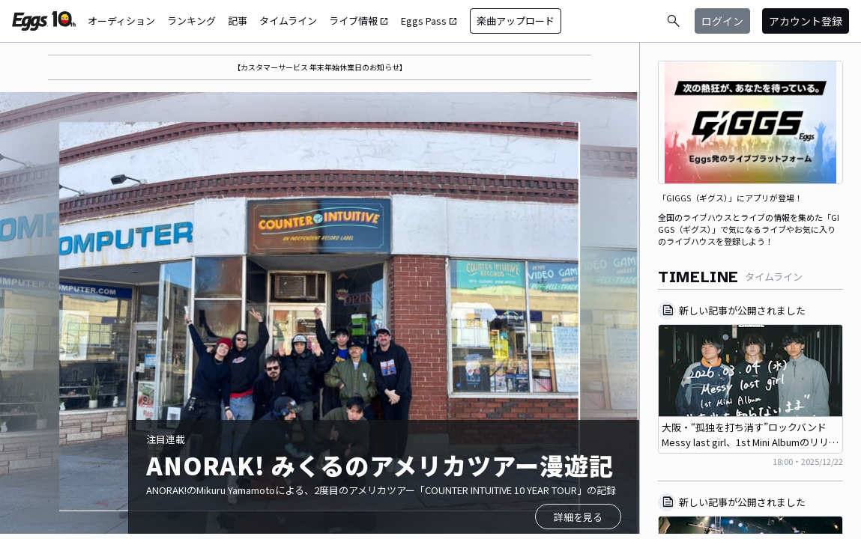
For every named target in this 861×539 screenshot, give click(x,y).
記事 (237, 20)
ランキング (191, 20)
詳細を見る (578, 517)
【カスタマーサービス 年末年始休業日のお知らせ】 (320, 67)
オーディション (121, 20)
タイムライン (288, 20)
